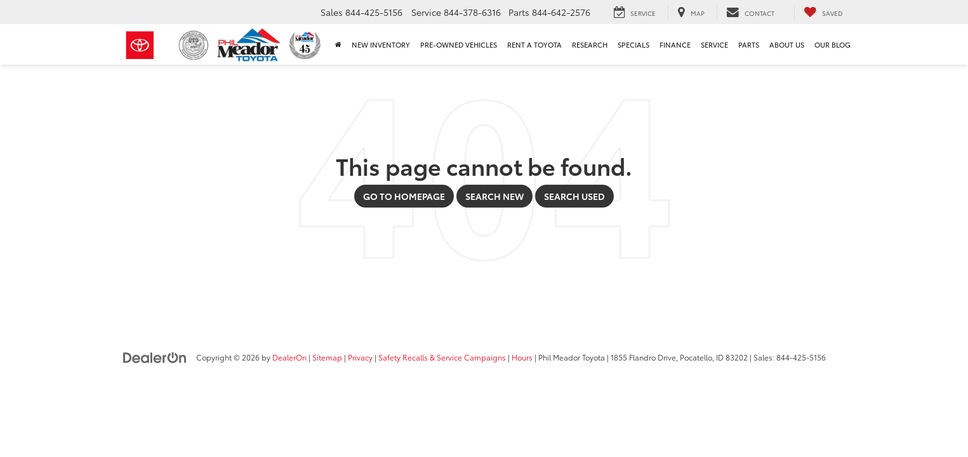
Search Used (574, 196)
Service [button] (714, 44)
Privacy (360, 357)
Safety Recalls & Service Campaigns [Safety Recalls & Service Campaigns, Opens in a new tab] (442, 357)
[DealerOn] (155, 356)
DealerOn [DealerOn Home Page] (289, 357)
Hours (522, 357)
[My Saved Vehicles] (823, 13)
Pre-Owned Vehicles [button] (458, 44)
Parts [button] (748, 44)
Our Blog (832, 44)
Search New (494, 196)
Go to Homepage (404, 196)
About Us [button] (786, 44)
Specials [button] (633, 44)
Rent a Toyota (534, 44)
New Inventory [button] (381, 44)
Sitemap (327, 357)
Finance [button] (675, 44)
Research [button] (589, 44)
